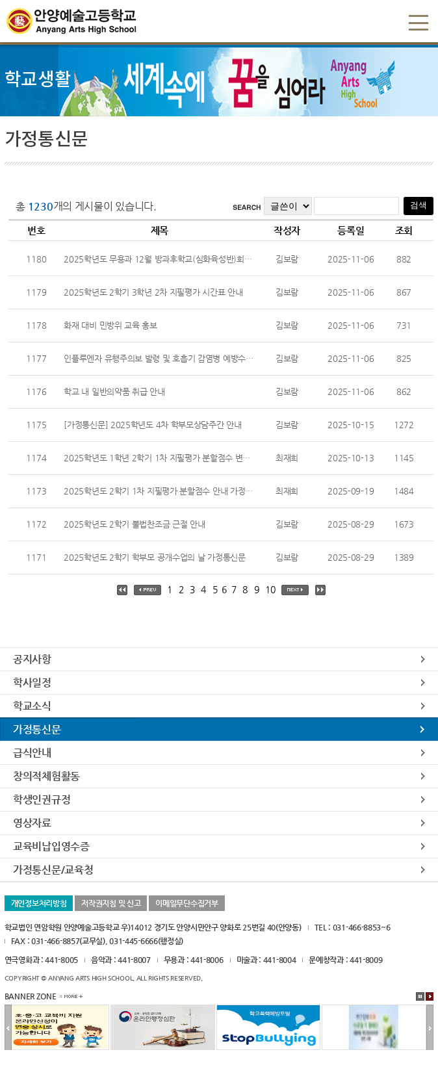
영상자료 (32, 823)
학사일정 (32, 682)
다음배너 (430, 1028)
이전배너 (8, 1028)
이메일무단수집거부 (186, 903)
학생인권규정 (41, 799)
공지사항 (32, 659)
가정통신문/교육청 (53, 870)
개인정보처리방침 (39, 903)
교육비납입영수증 (51, 846)
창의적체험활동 (46, 776)
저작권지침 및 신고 (110, 903)
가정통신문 (37, 729)
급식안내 (32, 753)
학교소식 (32, 706)
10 (270, 589)
